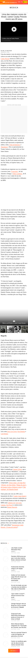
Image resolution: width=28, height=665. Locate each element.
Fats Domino (21, 431)
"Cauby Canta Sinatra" (19, 496)
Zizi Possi (9, 505)
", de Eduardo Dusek (12, 489)
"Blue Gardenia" (17, 173)
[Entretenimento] (11, 2)
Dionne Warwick (12, 507)
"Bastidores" (4, 147)
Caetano (3, 505)
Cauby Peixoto (5, 58)
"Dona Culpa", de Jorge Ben (17, 483)
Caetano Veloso (17, 469)
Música (14, 8)
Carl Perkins (4, 434)
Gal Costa (18, 503)
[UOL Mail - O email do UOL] (19, 2)
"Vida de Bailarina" (15, 145)
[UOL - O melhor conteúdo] (2, 2)
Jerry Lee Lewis (12, 431)
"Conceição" (14, 171)
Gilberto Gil (11, 503)
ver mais (14, 651)
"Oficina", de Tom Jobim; (8, 485)
